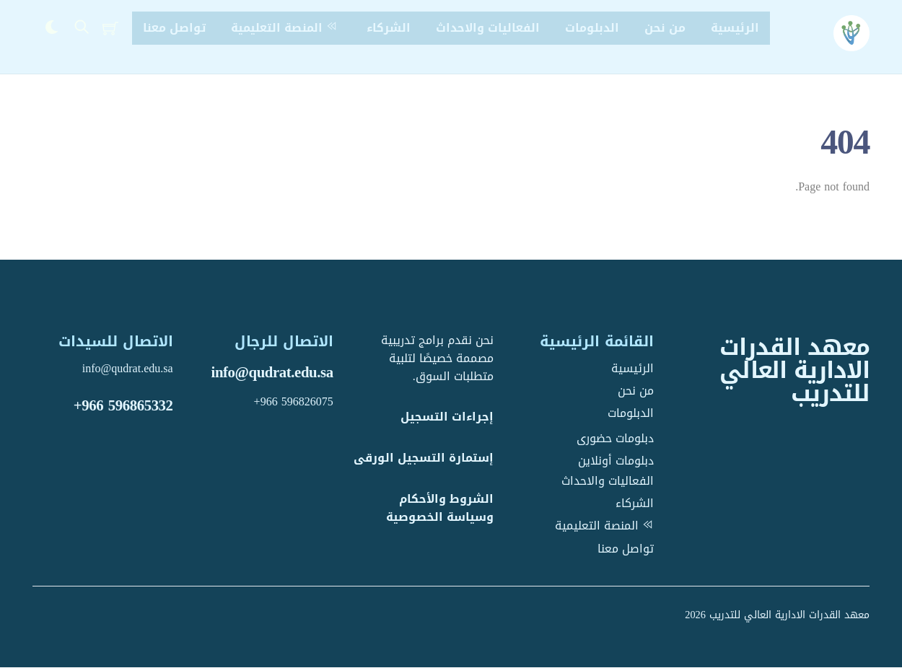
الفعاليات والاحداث (488, 28)
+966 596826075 (293, 401)
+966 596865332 (123, 405)
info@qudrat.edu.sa (272, 373)
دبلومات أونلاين (616, 460)
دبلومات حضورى (615, 438)
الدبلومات (592, 28)
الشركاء (389, 28)
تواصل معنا (174, 28)
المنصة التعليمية (286, 28)
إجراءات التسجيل (447, 417)
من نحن (665, 28)
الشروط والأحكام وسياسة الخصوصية (440, 508)
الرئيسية (735, 28)
